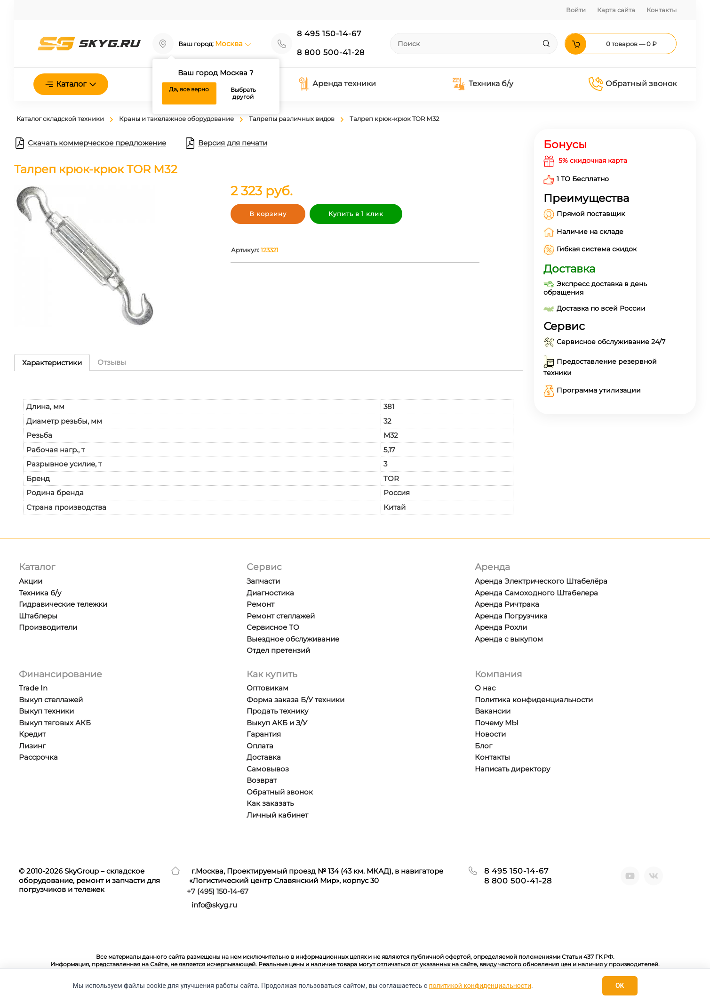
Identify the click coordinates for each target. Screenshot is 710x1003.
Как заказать (270, 803)
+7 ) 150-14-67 (217, 891)
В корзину (268, 213)
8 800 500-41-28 (331, 52)
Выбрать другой (243, 93)
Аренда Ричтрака (507, 604)
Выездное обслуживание (293, 638)
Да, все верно (189, 89)
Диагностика (270, 592)
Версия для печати (225, 143)
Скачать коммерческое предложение (90, 143)
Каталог (70, 84)
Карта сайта (616, 10)
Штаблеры (38, 615)
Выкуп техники (46, 710)
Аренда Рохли (501, 627)
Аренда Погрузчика (511, 615)
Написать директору (512, 768)
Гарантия (264, 734)
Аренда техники (337, 84)
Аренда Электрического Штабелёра (541, 581)
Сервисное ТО (273, 627)
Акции (30, 581)
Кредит (32, 734)
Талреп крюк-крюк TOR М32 (394, 118)
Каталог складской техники (60, 118)
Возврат (262, 780)
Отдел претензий (278, 650)
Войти (576, 10)
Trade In (33, 687)
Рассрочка (38, 757)
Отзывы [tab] (111, 362)
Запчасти (263, 581)
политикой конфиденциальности (480, 985)
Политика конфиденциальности (534, 699)
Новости (490, 734)
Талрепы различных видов (292, 118)
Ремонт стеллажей (281, 615)
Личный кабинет (277, 814)
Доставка (264, 757)
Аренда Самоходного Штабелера (536, 592)
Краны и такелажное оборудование (176, 118)
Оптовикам (267, 687)
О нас (485, 687)
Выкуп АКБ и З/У (277, 722)
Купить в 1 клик (355, 213)
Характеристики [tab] (52, 362)
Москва (233, 43)
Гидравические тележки (63, 604)
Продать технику (277, 710)
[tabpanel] (268, 447)
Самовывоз (268, 768)
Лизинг (32, 745)
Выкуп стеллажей (51, 699)
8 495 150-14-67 (329, 33)
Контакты (661, 10)
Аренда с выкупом (509, 638)
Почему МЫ (497, 722)
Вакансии (493, 710)
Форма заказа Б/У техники (295, 699)
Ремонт (260, 604)
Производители (48, 627)
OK (619, 985)
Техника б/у (482, 84)
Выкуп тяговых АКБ (55, 722)
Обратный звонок (633, 84)
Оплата (260, 745)
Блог (483, 745)
